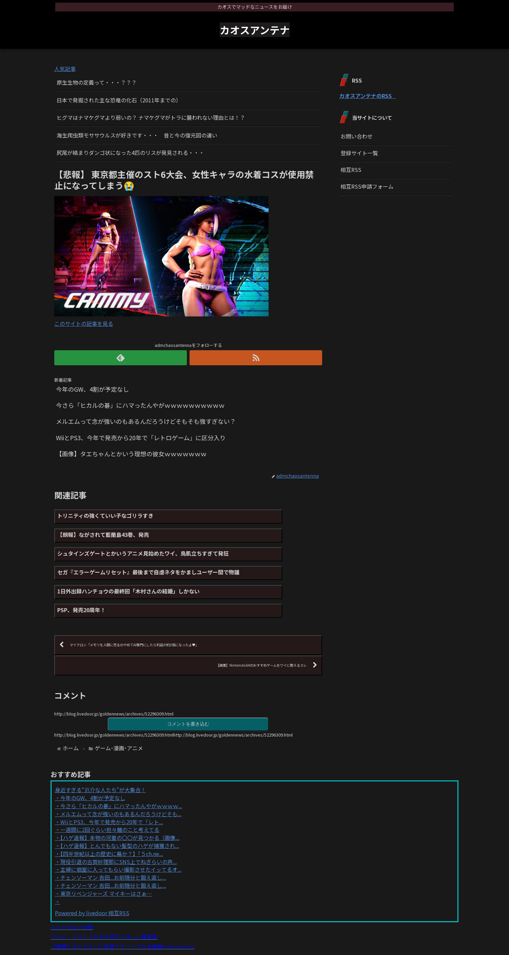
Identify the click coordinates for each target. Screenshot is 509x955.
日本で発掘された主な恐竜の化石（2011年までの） (119, 100)
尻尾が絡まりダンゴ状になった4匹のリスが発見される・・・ (130, 153)
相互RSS (351, 170)
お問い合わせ (357, 136)
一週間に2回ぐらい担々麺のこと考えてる (109, 797)
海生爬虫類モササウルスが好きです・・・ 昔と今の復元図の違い (137, 135)
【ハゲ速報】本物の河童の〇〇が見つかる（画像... (119, 805)
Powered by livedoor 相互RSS (92, 880)
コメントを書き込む (188, 690)
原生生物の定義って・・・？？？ (97, 82)
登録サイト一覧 (359, 153)
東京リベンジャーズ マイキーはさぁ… (106, 861)
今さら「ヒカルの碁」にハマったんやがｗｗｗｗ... (121, 773)
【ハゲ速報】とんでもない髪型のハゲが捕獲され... (119, 813)
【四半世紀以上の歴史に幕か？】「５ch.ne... (111, 821)
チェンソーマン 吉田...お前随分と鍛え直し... (113, 845)
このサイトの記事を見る (83, 323)
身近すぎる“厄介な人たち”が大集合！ (100, 757)
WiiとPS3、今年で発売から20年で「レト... (111, 789)
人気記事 (65, 69)
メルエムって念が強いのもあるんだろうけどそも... (120, 781)
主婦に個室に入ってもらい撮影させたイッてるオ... (120, 837)
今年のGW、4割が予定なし (92, 765)
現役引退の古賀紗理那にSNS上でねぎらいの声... (118, 829)
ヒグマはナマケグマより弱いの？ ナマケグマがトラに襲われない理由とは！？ (151, 117)
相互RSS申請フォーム (367, 186)
